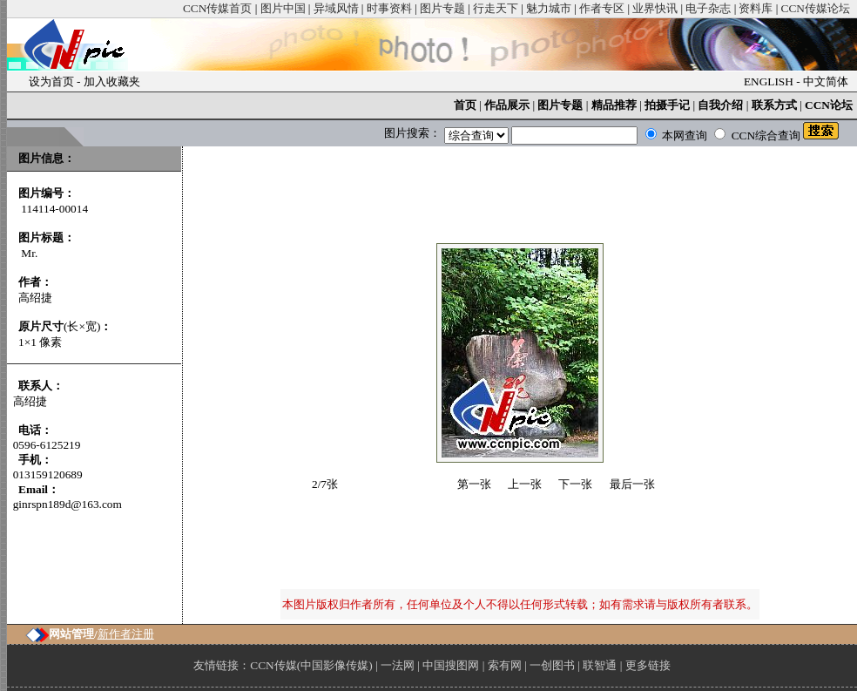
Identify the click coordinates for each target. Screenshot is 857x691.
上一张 (525, 484)
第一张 (474, 484)
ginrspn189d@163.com (67, 504)
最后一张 (632, 484)
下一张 (575, 484)
